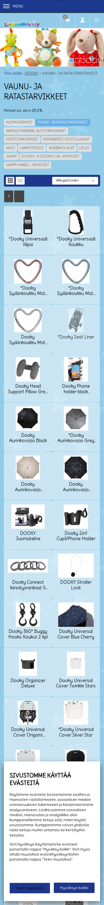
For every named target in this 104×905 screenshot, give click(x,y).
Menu (13, 6)
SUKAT (11, 156)
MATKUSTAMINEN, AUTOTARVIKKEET (36, 130)
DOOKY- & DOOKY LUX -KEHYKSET (51, 156)
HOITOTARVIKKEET (22, 139)
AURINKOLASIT (62, 148)
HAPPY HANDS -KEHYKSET (27, 165)
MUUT (10, 148)
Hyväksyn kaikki (74, 887)
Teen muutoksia (30, 887)
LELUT (84, 148)
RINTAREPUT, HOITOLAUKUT (66, 139)
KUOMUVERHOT (19, 122)
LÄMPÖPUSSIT (32, 148)
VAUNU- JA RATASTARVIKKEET (62, 122)
